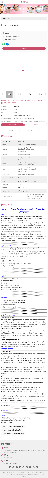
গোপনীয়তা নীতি (7, 472)
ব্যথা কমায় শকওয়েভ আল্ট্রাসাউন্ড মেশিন (13, 433)
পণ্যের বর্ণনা (29, 130)
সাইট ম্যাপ (14, 472)
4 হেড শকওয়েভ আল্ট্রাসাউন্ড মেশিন (11, 430)
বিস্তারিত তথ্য (10, 130)
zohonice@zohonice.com (12, 36)
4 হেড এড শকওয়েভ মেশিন (16, 426)
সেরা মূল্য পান (12, 124)
